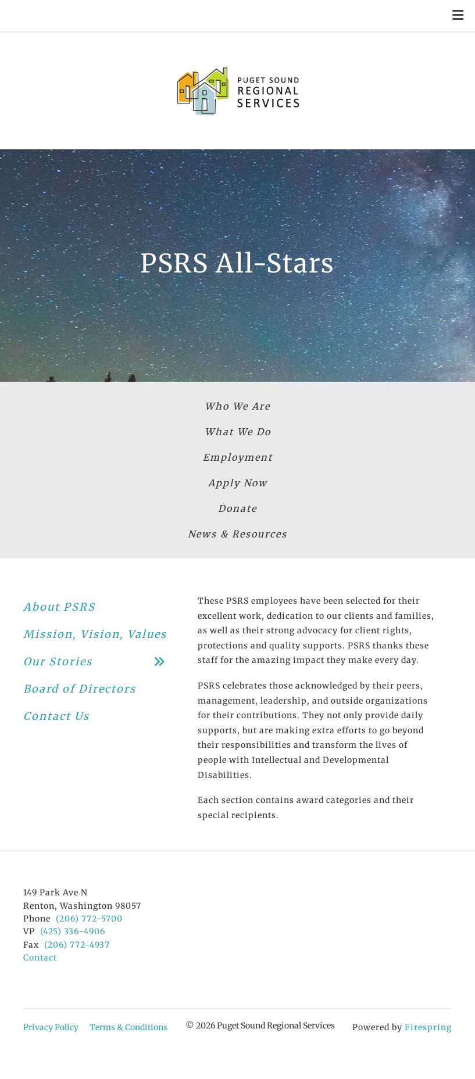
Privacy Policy (50, 1027)
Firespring (428, 1027)
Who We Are (237, 406)
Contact (40, 957)
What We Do (238, 432)
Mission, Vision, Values (95, 634)
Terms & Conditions (128, 1027)
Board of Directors (79, 689)
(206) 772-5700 (89, 918)
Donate (237, 508)
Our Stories (98, 661)
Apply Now (237, 483)
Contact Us (56, 716)
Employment (238, 457)
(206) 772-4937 (77, 945)
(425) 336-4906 (72, 931)
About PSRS (59, 607)
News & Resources (237, 534)
